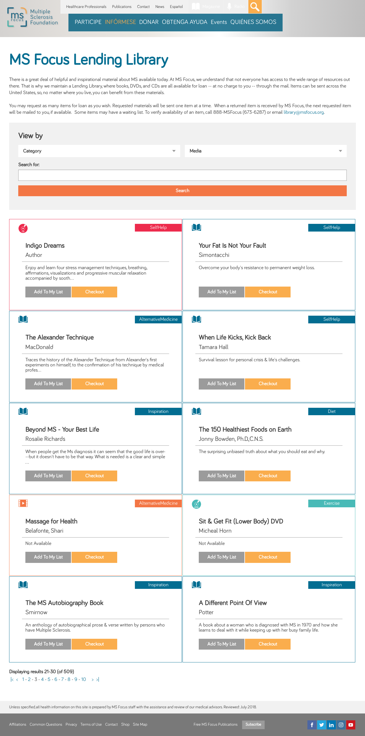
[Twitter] (321, 724)
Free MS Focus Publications (216, 725)
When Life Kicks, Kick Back (235, 337)
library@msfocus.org (304, 112)
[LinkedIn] (331, 724)
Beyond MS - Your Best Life (62, 429)
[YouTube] (350, 724)
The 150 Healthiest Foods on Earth (245, 429)
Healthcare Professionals (86, 7)
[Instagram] (341, 724)
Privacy (71, 725)
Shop (125, 725)
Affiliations (17, 725)
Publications (121, 7)
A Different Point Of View (233, 603)
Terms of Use (91, 725)
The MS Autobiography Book (64, 603)
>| (97, 679)
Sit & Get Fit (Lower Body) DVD (241, 521)
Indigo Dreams (44, 245)
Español (176, 7)
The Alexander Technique (59, 337)
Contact (143, 7)
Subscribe (253, 725)
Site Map (140, 725)
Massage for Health (51, 521)
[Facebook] (312, 724)
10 (83, 679)
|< (12, 679)
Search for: (28, 164)
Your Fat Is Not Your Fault (232, 245)
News (159, 7)
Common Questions (46, 725)
